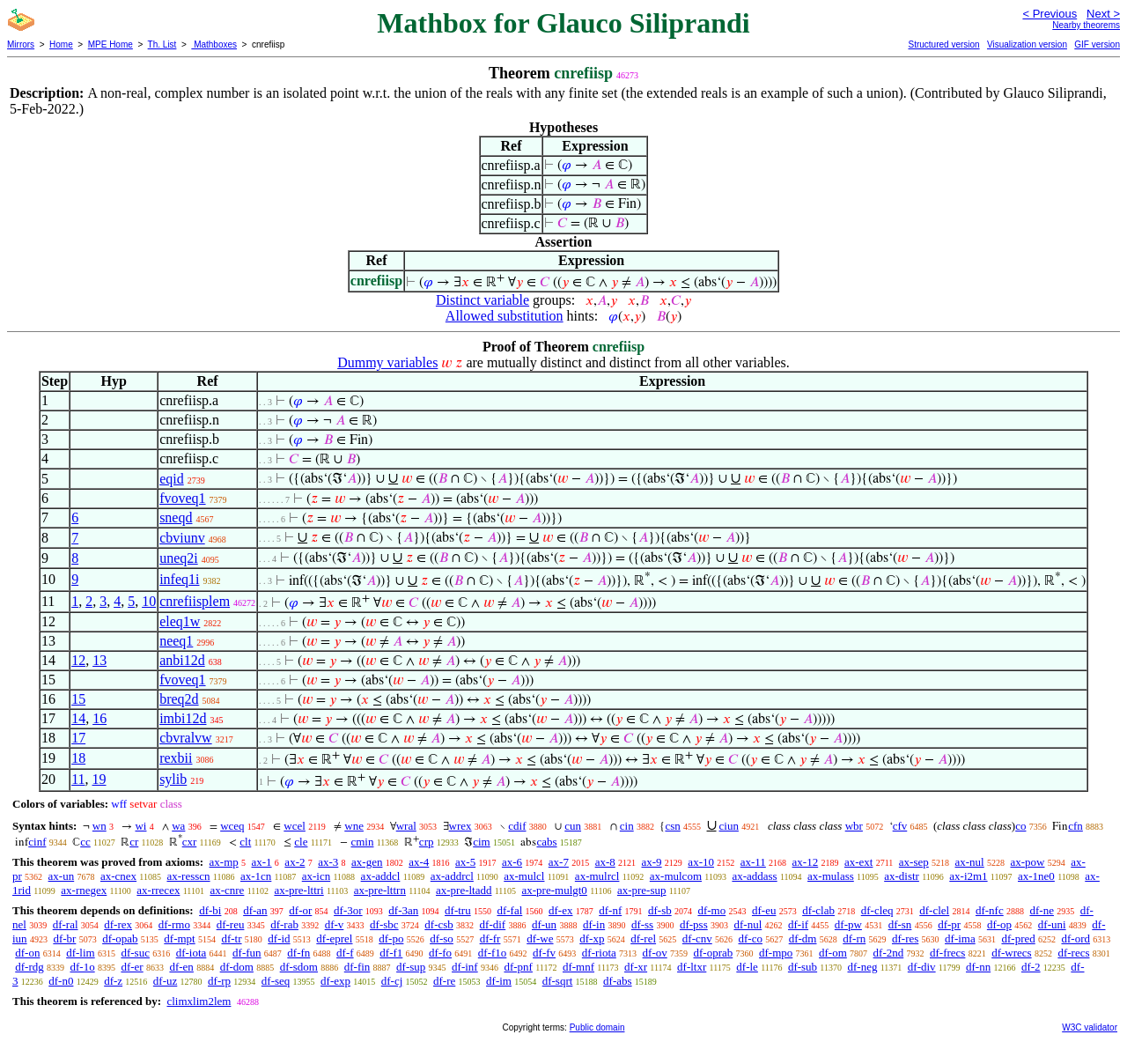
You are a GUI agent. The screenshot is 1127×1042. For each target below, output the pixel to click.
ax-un (61, 876)
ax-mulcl (524, 876)
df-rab (284, 924)
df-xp (591, 938)
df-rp (219, 980)
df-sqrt (557, 980)
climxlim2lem (198, 1001)
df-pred (1018, 938)
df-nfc (990, 910)
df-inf (465, 966)
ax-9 (652, 861)
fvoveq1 (182, 498)
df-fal (509, 910)
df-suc (135, 952)
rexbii (175, 757)
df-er (132, 966)
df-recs (1073, 952)
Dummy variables (387, 362)
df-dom (237, 966)
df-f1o (492, 952)
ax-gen (366, 861)
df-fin (357, 966)
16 (99, 718)
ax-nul (969, 861)
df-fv (544, 952)
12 (78, 660)
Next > (1103, 13)
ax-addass (754, 876)
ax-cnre (227, 890)
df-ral (65, 924)
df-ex (560, 910)
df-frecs (947, 952)
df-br (64, 938)
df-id (279, 938)
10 (149, 601)
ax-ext (858, 861)
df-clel (934, 910)
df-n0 (60, 980)
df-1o (82, 966)
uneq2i (178, 558)
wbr (854, 825)
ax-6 (512, 861)
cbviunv (182, 537)
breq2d (178, 698)
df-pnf (518, 966)
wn (99, 825)
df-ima (960, 938)
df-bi (210, 910)
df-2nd (888, 952)
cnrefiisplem (194, 601)
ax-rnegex (84, 890)
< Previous (1049, 13)
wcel (295, 825)
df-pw (848, 924)
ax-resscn (188, 876)
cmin (361, 841)
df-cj (392, 980)
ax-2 (294, 861)
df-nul (747, 924)
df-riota (599, 952)
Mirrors (20, 44)
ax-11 (753, 861)
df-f (345, 952)
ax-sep (914, 861)
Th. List (162, 44)
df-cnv (697, 938)
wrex (460, 825)
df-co (750, 938)
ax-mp (224, 861)
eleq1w (179, 621)
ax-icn (316, 876)
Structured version (943, 44)
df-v (334, 924)
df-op (999, 924)
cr (133, 841)
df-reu (231, 924)
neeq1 (176, 640)
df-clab (818, 910)
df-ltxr (691, 966)
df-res (905, 938)
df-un (544, 924)
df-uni (1052, 924)
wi (140, 825)
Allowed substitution (505, 315)
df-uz (165, 980)
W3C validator (1089, 1027)
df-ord (1075, 938)
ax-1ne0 (1036, 876)
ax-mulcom (676, 876)
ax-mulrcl (597, 876)
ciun (729, 825)
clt (245, 841)
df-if (798, 924)
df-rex (118, 924)
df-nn (978, 966)
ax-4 (419, 861)
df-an (255, 910)
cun (572, 825)
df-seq (276, 980)
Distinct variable (482, 299)
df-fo (440, 952)
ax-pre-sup (642, 890)
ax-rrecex (158, 890)
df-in (594, 924)
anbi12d (182, 660)
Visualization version (1027, 44)
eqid (171, 478)
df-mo (711, 910)
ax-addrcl (452, 876)
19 (99, 779)
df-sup (410, 966)
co (1020, 825)
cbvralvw (185, 737)
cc (85, 841)
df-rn (854, 938)
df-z (113, 980)
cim (481, 841)
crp (426, 841)
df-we (540, 938)
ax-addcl (381, 876)
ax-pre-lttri (298, 890)
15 (78, 698)
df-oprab (713, 952)
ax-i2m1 (968, 876)
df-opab (119, 938)
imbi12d (182, 718)
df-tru (458, 910)
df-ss (642, 924)
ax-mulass (830, 876)
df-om (833, 952)
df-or (300, 910)
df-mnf (578, 966)
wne (354, 825)
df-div (922, 966)
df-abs (617, 980)
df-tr (231, 938)
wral (406, 825)
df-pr (949, 924)
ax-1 (262, 861)
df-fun (246, 952)
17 (78, 737)
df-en (181, 966)
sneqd (175, 517)
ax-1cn (255, 876)
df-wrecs (1011, 952)
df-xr (635, 966)
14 (78, 718)
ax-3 (328, 861)
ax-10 (701, 861)
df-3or (348, 910)
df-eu (764, 910)
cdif (517, 825)
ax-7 (559, 861)
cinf (37, 841)
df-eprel (334, 938)
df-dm (803, 938)
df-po (391, 938)
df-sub (802, 966)
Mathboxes (214, 44)
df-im (499, 980)
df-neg (863, 966)
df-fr (490, 938)
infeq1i (179, 579)
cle (300, 841)
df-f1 (390, 952)
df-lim (80, 952)
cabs (546, 841)
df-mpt (179, 938)
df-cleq (877, 910)
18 (78, 757)
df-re (444, 980)
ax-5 (465, 861)
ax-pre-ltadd (464, 890)
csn (672, 825)
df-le (747, 966)
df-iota (191, 952)
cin (627, 825)
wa (178, 825)
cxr (189, 841)
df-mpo (775, 952)
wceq (232, 825)
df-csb (438, 924)
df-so (441, 938)
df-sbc (384, 924)
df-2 (1031, 966)
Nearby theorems (1086, 25)
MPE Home (110, 44)
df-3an (403, 910)
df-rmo (174, 924)
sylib (173, 779)
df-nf (610, 910)
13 (99, 660)
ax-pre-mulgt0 (554, 890)
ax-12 (805, 861)
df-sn (900, 924)
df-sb (660, 910)
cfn (1075, 825)
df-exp (335, 980)
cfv (900, 825)
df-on (27, 952)
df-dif (493, 924)
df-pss (694, 924)
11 (78, 779)
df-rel (643, 938)
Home (61, 44)
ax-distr (901, 876)
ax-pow (1027, 861)
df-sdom (299, 966)
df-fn (298, 952)
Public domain (597, 1027)
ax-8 (605, 861)
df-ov (655, 952)
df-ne (1041, 910)
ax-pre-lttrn (380, 890)
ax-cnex (118, 876)
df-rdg (29, 966)
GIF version (1097, 44)
